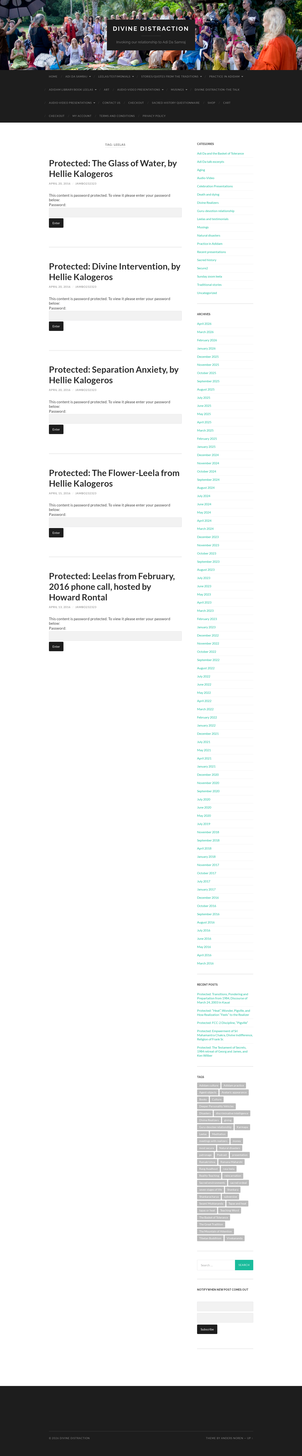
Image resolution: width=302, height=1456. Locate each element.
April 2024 (204, 520)
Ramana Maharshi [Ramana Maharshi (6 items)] (231, 1161)
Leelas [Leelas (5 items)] (203, 1133)
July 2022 (203, 676)
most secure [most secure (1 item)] (206, 1147)
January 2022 (206, 725)
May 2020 (204, 815)
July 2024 (203, 495)
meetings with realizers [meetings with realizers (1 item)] (213, 1141)
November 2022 (208, 643)
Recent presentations (211, 251)
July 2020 (203, 799)
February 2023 (207, 618)
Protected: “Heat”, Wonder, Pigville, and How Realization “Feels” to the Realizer (223, 1012)
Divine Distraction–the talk (217, 89)
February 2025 (207, 438)
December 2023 (208, 536)
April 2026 (204, 323)
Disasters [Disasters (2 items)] (205, 1113)
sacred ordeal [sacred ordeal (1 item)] (238, 1182)
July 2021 (203, 741)
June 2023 (204, 586)
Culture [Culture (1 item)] (216, 1099)
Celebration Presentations (215, 186)
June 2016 (204, 938)
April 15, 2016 (60, 493)
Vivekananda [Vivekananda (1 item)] (234, 1238)
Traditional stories (209, 284)
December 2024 (208, 454)
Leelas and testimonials (213, 219)
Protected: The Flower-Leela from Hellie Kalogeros (105, 477)
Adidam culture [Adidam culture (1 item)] (208, 1085)
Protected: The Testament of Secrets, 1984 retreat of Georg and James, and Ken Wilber (222, 1051)
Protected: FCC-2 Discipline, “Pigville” (222, 1022)
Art (106, 89)
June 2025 (204, 405)
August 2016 (206, 922)
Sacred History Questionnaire (176, 102)
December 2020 (208, 774)
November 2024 (208, 463)
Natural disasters (208, 235)
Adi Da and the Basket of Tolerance (220, 153)
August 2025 (206, 389)
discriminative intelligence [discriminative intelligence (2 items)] (232, 1113)
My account (82, 115)
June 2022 (204, 684)
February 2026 (207, 340)
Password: (115, 209)
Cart (227, 102)
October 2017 (206, 873)
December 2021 (208, 733)
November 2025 (208, 364)
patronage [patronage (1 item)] (205, 1154)
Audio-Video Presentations (138, 89)
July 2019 (203, 823)
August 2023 (206, 569)
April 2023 (204, 602)
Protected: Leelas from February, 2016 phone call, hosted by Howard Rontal (113, 586)
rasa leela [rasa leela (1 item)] (228, 1168)
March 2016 (205, 963)
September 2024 (208, 479)
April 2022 (204, 700)
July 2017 (203, 881)
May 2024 (204, 512)
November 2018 (208, 832)
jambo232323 (85, 183)
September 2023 (208, 561)
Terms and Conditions (117, 115)
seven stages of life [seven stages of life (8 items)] (210, 1189)
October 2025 (206, 372)
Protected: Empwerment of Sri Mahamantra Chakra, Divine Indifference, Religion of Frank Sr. (225, 1035)
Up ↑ (250, 1438)
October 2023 (206, 553)
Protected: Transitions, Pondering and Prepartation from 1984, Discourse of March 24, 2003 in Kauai (222, 998)
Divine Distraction (151, 28)
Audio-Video (205, 178)
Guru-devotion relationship (215, 210)
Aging (201, 169)
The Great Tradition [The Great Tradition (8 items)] (211, 1224)
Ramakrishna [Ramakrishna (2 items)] (207, 1161)
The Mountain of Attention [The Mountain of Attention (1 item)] (215, 1231)
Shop (211, 102)
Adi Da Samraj (76, 76)
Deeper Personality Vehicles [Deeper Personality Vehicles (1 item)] (216, 1106)
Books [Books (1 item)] (203, 1099)
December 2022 (208, 635)
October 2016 (206, 905)
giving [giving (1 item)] (227, 1120)
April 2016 (204, 955)
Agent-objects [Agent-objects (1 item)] (207, 1092)
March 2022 (205, 709)
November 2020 (208, 782)
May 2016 (204, 946)
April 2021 (204, 758)
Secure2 (202, 268)
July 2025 (203, 397)
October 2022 (206, 651)
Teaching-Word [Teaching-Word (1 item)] (229, 1210)
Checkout (136, 102)
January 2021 (206, 766)
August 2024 (206, 487)
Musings (177, 89)
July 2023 (203, 577)
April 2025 (204, 422)
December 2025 (208, 356)
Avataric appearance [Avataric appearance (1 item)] (234, 1092)
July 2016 (203, 930)
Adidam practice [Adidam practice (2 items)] (234, 1085)
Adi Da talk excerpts (210, 161)
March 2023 (205, 610)
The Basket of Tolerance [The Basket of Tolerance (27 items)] (213, 1217)
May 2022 (204, 692)
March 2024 (205, 528)
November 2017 (208, 864)
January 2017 (206, 889)
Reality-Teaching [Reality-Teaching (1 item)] (209, 1175)
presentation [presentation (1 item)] (240, 1154)
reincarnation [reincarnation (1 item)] (232, 1175)
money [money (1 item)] (237, 1141)
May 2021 (204, 750)
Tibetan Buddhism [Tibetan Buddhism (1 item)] (210, 1238)
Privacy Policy (154, 115)
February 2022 (207, 717)
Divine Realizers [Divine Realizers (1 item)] (209, 1120)
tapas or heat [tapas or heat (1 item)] (207, 1210)
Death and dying (208, 194)
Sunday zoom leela (209, 276)
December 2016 (208, 897)
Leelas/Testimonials (114, 76)
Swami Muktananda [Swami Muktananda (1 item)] (211, 1203)
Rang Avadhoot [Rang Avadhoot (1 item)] (208, 1168)
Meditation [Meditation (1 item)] (219, 1133)
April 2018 (204, 848)
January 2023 (206, 627)
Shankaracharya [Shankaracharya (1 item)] (209, 1196)
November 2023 (208, 545)
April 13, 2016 (60, 606)
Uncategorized (207, 292)
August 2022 (206, 668)
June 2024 (204, 504)
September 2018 (208, 840)
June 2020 (204, 807)
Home (53, 76)
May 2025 (204, 413)
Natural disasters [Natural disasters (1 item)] (229, 1147)
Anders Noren (232, 1438)
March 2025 (205, 430)
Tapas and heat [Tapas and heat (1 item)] (237, 1203)
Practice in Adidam (224, 76)
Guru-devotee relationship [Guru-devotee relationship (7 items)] (215, 1127)
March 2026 (205, 331)
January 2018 (206, 856)
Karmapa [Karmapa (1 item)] (242, 1127)
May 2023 (204, 594)
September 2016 (208, 914)
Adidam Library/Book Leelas (71, 89)
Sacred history (206, 260)
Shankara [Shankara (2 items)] (232, 1189)
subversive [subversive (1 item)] (230, 1196)
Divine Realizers (208, 202)
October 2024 (206, 471)
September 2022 (208, 659)
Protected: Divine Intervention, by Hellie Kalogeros (110, 271)
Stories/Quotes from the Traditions (169, 76)
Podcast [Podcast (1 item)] (222, 1154)
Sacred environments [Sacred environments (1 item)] (212, 1182)
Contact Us (111, 102)
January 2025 (206, 446)
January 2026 (206, 348)
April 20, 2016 (60, 183)
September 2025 (208, 381)
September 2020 (208, 791)
